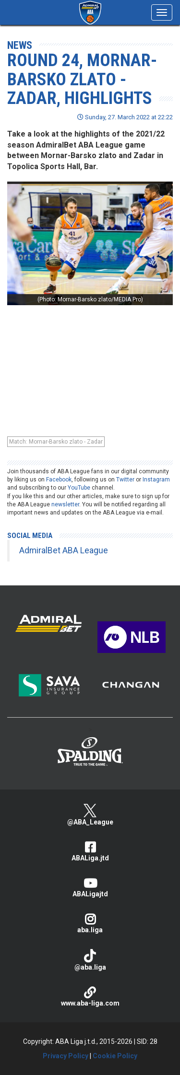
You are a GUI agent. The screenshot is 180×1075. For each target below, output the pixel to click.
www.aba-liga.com (90, 996)
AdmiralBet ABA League (63, 550)
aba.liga (90, 923)
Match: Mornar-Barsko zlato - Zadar (56, 441)
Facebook (59, 479)
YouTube (79, 487)
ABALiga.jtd (90, 851)
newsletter (65, 504)
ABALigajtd (90, 887)
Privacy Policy (65, 1056)
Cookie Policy (115, 1056)
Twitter (125, 479)
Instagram (156, 479)
